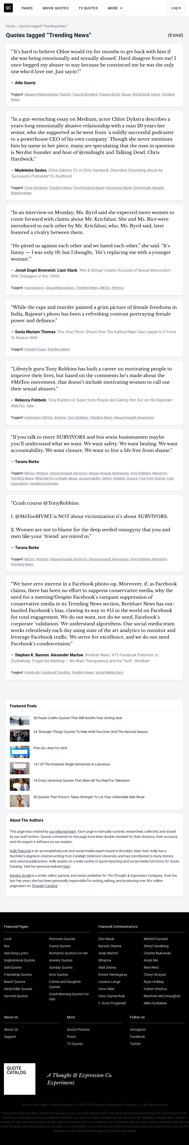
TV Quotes (88, 8)
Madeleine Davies (31, 170)
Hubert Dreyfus (155, 989)
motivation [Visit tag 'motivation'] (32, 417)
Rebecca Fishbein (30, 400)
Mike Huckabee (155, 1003)
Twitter (135, 1044)
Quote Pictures (78, 1029)
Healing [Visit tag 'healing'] (119, 478)
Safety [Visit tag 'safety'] (106, 478)
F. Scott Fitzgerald (112, 1003)
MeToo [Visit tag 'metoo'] (105, 288)
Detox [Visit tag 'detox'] (155, 94)
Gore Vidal (106, 989)
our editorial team (62, 831)
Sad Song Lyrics (16, 953)
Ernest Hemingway (112, 975)
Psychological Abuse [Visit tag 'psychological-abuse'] (89, 188)
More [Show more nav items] (116, 8)
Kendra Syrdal (20, 876)
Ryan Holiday (154, 982)
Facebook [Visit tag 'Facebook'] (31, 672)
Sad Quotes (13, 967)
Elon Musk (106, 939)
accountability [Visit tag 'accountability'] (89, 478)
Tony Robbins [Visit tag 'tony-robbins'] (78, 417)
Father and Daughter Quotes (65, 984)
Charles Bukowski (157, 953)
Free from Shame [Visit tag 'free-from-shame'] (152, 478)
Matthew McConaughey (162, 996)
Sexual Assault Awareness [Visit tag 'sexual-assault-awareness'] (134, 417)
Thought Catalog (44, 886)
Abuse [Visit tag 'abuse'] (126, 94)
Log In (176, 8)
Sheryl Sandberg (156, 946)
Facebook (137, 1037)
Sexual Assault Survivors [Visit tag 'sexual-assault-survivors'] (68, 473)
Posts (71, 1037)
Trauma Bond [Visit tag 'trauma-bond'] (109, 94)
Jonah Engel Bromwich (35, 270)
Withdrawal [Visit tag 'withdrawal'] (141, 94)
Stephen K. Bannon (32, 655)
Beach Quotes (14, 982)
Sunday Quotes (61, 967)
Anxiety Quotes (60, 960)
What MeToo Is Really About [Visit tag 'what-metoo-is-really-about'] (56, 478)
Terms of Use (30, 1105)
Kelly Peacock (20, 851)
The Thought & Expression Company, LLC (115, 1105)
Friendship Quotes (18, 975)
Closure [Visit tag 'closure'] (132, 478)
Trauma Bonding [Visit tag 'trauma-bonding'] (84, 94)
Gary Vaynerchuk (111, 996)
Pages (27, 8)
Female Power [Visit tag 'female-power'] (35, 349)
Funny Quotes (60, 946)
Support (10, 1037)
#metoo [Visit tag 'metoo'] (118, 288)
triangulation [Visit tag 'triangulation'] (34, 288)
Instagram (138, 1029)
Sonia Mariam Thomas (35, 332)
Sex (6, 946)
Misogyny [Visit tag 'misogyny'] (159, 473)
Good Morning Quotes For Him (69, 996)
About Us (11, 1029)
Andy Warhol (108, 953)
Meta (44, 1105)
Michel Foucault (156, 939)
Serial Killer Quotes (18, 989)
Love (7, 939)
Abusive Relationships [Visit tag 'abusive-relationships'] (41, 94)
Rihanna (104, 960)
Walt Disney (107, 967)
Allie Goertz (25, 83)
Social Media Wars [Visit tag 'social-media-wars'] (109, 672)
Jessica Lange (109, 982)
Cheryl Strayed (155, 975)
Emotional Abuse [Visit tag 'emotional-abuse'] (119, 188)
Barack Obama (109, 946)
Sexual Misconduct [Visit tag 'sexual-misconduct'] (60, 288)
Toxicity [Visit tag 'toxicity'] (65, 94)
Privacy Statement (62, 1105)
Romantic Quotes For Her (68, 953)
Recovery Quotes (62, 939)
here (66, 866)
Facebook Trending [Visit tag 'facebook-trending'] (55, 672)
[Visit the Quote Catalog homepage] (8, 7)
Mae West (151, 967)
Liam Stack (67, 270)
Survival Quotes (16, 996)
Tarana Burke (27, 461)
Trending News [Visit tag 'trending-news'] (60, 188)
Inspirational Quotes (19, 960)
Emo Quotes (58, 975)
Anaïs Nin (151, 960)
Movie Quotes (56, 8)
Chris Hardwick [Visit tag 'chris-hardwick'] (35, 188)
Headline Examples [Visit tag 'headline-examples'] (44, 483)
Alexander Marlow (67, 655)
